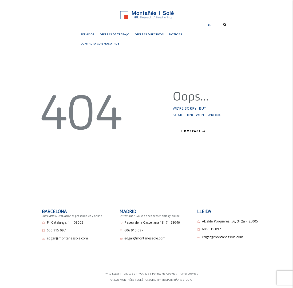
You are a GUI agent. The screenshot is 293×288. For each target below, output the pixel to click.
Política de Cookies (164, 263)
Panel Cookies (189, 263)
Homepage (191, 121)
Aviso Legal (112, 263)
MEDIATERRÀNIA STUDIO (177, 270)
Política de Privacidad (135, 263)
